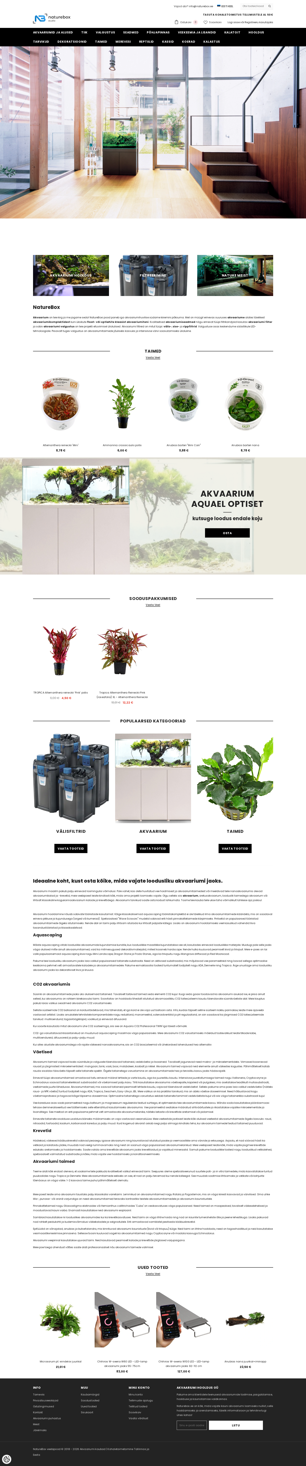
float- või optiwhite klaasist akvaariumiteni (118, 322)
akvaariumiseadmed (180, 322)
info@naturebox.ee (201, 6)
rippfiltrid (190, 326)
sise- (176, 326)
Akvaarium (41, 317)
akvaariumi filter (260, 322)
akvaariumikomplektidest (52, 322)
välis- (168, 326)
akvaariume (236, 317)
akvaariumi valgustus (59, 326)
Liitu (250, 1425)
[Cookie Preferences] (6, 1459)
